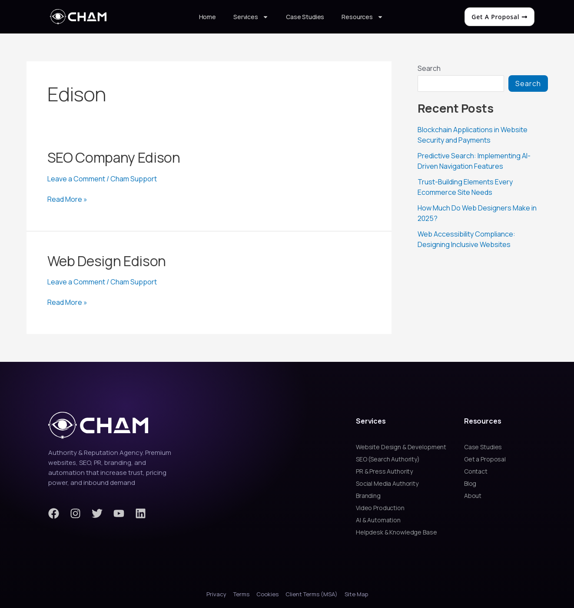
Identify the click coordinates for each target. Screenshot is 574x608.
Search (429, 68)
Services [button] (251, 17)
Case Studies (305, 17)
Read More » (67, 199)
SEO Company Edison (113, 157)
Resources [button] (362, 17)
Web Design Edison (106, 261)
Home (207, 17)
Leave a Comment (76, 179)
